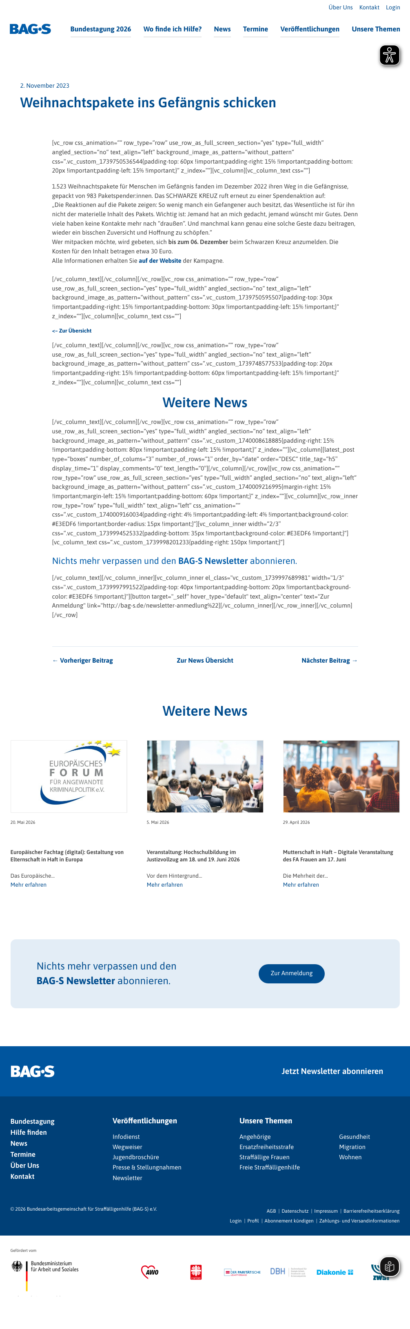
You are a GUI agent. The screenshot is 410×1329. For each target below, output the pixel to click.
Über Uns (340, 7)
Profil (253, 1221)
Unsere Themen (376, 29)
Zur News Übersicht (205, 660)
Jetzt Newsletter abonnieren (332, 1071)
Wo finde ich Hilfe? (173, 29)
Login (393, 7)
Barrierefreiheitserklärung (371, 1211)
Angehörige (255, 1137)
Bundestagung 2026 (101, 29)
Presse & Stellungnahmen (147, 1167)
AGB (271, 1211)
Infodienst (126, 1137)
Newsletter (127, 1178)
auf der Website (160, 260)
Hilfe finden (29, 1132)
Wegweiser (127, 1147)
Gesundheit (354, 1137)
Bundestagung (33, 1121)
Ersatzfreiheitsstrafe (266, 1147)
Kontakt (369, 7)
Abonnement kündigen (289, 1221)
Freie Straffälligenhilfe (269, 1167)
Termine (255, 29)
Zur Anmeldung (292, 973)
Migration (352, 1147)
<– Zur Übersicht (72, 331)
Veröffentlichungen (309, 29)
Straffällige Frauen (264, 1157)
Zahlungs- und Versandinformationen (359, 1221)
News (222, 29)
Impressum (326, 1211)
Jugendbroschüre (136, 1157)
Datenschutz (294, 1211)
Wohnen (350, 1157)
